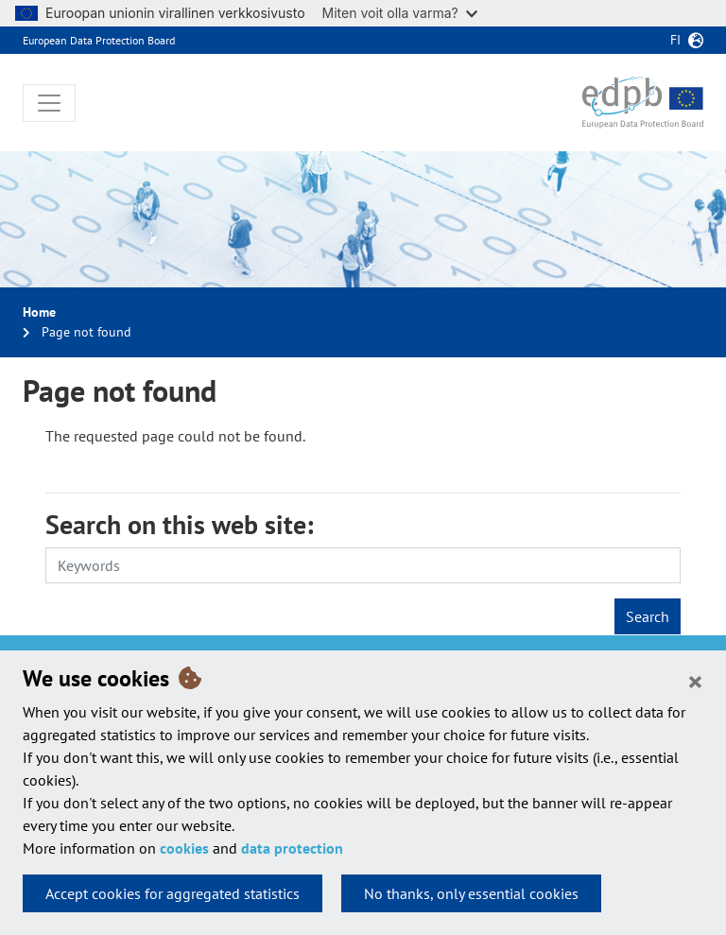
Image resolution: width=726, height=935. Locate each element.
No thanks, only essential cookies (471, 893)
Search (647, 616)
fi (675, 39)
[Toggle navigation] (49, 103)
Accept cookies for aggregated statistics (172, 893)
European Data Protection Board (99, 40)
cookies (184, 848)
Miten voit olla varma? (399, 13)
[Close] (695, 681)
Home (39, 311)
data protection (292, 848)
